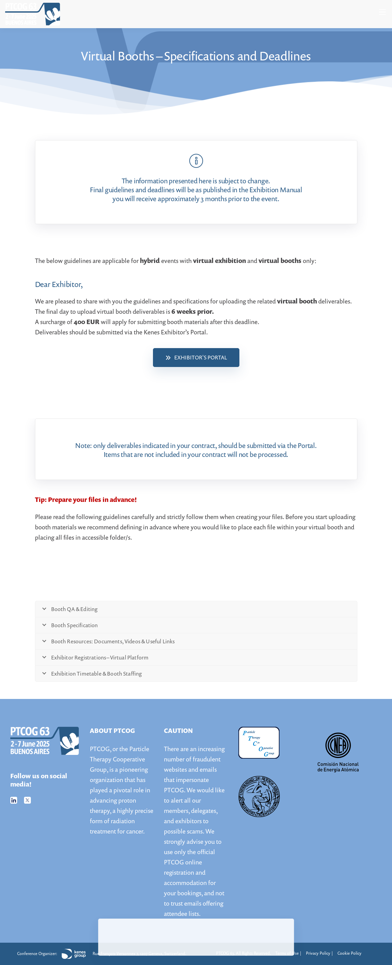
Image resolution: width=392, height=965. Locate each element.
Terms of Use (287, 953)
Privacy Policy (318, 953)
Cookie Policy (349, 953)
